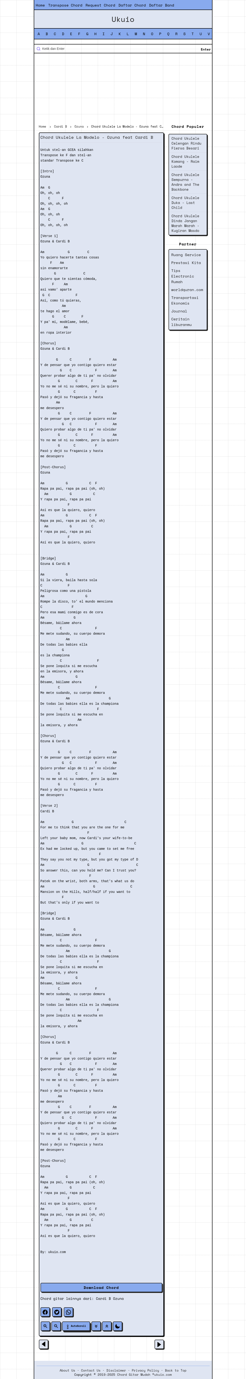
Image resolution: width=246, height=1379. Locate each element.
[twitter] (56, 1312)
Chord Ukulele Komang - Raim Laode (185, 161)
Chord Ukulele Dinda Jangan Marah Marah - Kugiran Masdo (185, 223)
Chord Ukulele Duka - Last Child (185, 202)
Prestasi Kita (186, 262)
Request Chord (100, 5)
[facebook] (45, 1312)
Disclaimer (116, 1370)
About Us (67, 1370)
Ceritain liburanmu (181, 321)
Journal (179, 311)
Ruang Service (186, 255)
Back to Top (175, 1370)
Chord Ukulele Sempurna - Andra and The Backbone (185, 182)
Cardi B (103, 1298)
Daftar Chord (132, 5)
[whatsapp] (68, 1312)
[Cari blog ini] (123, 48)
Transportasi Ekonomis (185, 300)
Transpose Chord (65, 5)
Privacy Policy (145, 1370)
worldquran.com (187, 289)
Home (40, 5)
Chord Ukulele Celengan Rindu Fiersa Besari (187, 143)
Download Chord (101, 1287)
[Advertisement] (123, 89)
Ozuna (118, 1298)
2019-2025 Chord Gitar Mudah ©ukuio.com (135, 1374)
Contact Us (91, 1370)
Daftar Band (161, 5)
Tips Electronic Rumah (182, 276)
